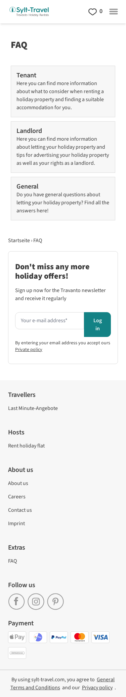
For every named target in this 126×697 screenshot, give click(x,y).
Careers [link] (17, 496)
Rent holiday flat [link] (26, 445)
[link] (18, 599)
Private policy (28, 349)
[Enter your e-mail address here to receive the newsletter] (49, 321)
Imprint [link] (16, 523)
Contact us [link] (20, 510)
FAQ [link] (12, 561)
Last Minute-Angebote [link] (33, 408)
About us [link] (18, 483)
